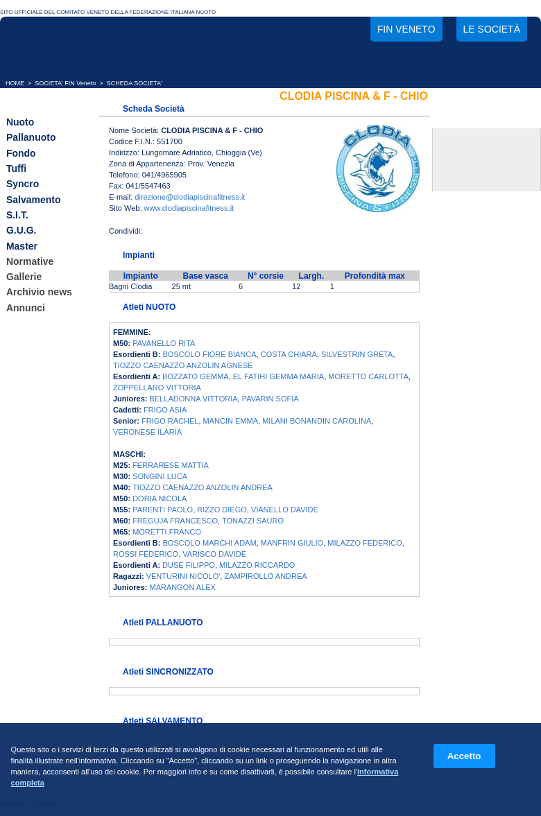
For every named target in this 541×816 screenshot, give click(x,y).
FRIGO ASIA (165, 410)
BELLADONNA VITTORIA (194, 398)
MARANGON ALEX (183, 587)
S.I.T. (17, 214)
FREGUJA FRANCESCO (175, 520)
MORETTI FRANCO (166, 532)
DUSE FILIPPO (188, 565)
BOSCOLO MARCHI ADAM (210, 543)
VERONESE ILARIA (147, 432)
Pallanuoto (31, 138)
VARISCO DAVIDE (214, 554)
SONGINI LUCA (159, 476)
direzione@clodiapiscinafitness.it (190, 197)
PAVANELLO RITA (163, 343)
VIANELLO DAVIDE (284, 509)
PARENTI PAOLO (162, 509)
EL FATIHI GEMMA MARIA (278, 376)
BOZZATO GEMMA (195, 376)
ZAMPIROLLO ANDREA (265, 576)
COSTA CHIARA (289, 354)
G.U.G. (21, 230)
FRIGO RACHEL (170, 421)
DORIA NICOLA (159, 498)
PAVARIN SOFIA (270, 398)
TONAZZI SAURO (253, 520)
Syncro (22, 184)
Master (21, 246)
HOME (15, 83)
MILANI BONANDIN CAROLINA (316, 421)
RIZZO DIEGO (222, 509)
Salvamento (33, 199)
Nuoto (20, 122)
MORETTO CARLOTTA (368, 376)
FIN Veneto (406, 29)
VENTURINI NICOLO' (183, 576)
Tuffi (16, 168)
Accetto (464, 756)
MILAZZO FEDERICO (364, 543)
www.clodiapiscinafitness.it (189, 208)
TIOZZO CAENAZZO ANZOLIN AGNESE (183, 365)
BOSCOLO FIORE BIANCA (210, 354)
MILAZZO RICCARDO (257, 565)
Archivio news (39, 292)
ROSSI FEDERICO (145, 554)
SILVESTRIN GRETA (357, 354)
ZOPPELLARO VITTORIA (157, 387)
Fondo (21, 153)
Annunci (25, 307)
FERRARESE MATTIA (170, 465)
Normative (29, 261)
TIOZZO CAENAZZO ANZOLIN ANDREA (202, 487)
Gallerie (24, 276)
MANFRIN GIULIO (292, 543)
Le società (491, 29)
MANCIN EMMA (230, 421)
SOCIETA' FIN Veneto (65, 83)
